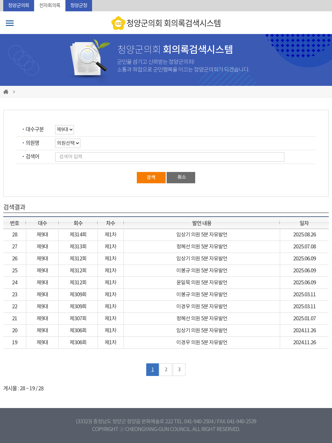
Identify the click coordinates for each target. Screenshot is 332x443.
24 (14, 283)
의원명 (32, 142)
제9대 (42, 235)
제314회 (78, 235)
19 (14, 343)
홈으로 (6, 91)
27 (14, 247)
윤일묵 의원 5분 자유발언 (201, 283)
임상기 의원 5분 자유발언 (201, 235)
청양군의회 (18, 5)
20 (14, 331)
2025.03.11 (304, 295)
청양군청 (78, 5)
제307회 (78, 319)
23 (14, 295)
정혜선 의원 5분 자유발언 (201, 247)
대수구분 (35, 129)
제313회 (78, 247)
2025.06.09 (304, 259)
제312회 (78, 259)
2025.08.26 (304, 235)
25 (14, 271)
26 (14, 259)
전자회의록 (49, 5)
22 (14, 307)
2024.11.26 (304, 331)
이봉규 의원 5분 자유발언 (201, 271)
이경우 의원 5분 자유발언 (201, 307)
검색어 (32, 156)
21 (14, 319)
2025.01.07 (304, 319)
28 (14, 235)
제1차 (110, 235)
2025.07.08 (304, 247)
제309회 (78, 295)
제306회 (78, 331)
